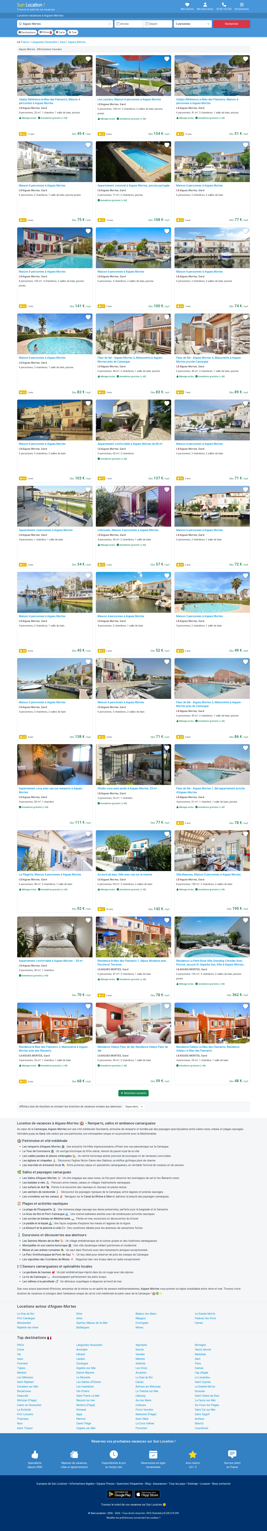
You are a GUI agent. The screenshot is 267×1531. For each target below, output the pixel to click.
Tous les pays (177, 1483)
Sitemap (192, 1483)
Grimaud (81, 1409)
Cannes (199, 1368)
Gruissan (200, 1391)
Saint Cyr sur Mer (205, 1409)
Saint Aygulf (202, 1414)
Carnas (199, 1322)
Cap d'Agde (201, 1372)
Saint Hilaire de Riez (207, 1395)
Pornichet (141, 1428)
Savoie (140, 1349)
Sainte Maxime (85, 1372)
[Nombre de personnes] (193, 24)
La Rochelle (24, 1409)
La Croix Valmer (145, 1423)
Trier (73, 32)
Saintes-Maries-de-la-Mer (92, 1322)
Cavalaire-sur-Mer (27, 1386)
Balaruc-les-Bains (146, 1313)
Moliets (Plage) (85, 1405)
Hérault (80, 1354)
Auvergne (82, 1349)
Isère (20, 1358)
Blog (148, 1483)
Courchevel (201, 1428)
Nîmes (139, 1327)
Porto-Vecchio (144, 1409)
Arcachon (141, 1372)
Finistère (22, 1363)
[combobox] (65, 24)
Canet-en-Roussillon (29, 1405)
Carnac (140, 1382)
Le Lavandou (202, 1377)
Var (19, 1354)
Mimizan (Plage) (27, 1400)
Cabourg (140, 1395)
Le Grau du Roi (25, 1313)
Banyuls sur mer (85, 1400)
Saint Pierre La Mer (88, 1395)
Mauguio (141, 1318)
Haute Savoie (203, 1349)
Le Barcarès (83, 1377)
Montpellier (24, 1322)
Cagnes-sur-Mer (86, 1428)
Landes (80, 1358)
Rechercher (231, 23)
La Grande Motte (205, 1313)
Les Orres (141, 1368)
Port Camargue (26, 1318)
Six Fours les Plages (207, 1405)
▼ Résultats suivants (133, 1093)
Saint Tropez (25, 1428)
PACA (20, 1345)
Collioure (141, 1405)
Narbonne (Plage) (146, 1414)
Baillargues (82, 1327)
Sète (79, 1313)
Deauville (22, 1395)
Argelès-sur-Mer (86, 1368)
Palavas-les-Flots (205, 1318)
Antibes (199, 1418)
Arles (79, 1318)
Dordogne (82, 1363)
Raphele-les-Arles (27, 1327)
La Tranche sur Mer (147, 1391)
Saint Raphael (25, 1382)
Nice (19, 1423)
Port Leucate (25, 1414)
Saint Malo (142, 1418)
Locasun (205, 1483)
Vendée (140, 1354)
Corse (20, 1349)
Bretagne (200, 1345)
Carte (60, 32)
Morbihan (200, 1354)
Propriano (23, 1418)
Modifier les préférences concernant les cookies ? (133, 1517)
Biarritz (199, 1423)
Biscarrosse (24, 1391)
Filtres (46, 32)
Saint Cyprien (203, 1382)
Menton (81, 1418)
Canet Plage (83, 1423)
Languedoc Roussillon (89, 1345)
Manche (140, 1358)
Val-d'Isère (82, 1391)
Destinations (27, 32)
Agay (79, 1414)
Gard (197, 1358)
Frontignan (142, 1322)
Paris (198, 1363)
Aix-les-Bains (143, 1400)
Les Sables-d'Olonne (88, 1382)
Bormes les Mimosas (148, 1386)
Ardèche (140, 1363)
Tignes (21, 1368)
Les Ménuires (25, 1377)
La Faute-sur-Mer (205, 1400)
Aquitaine (141, 1345)
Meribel (21, 1372)
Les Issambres (85, 1386)
